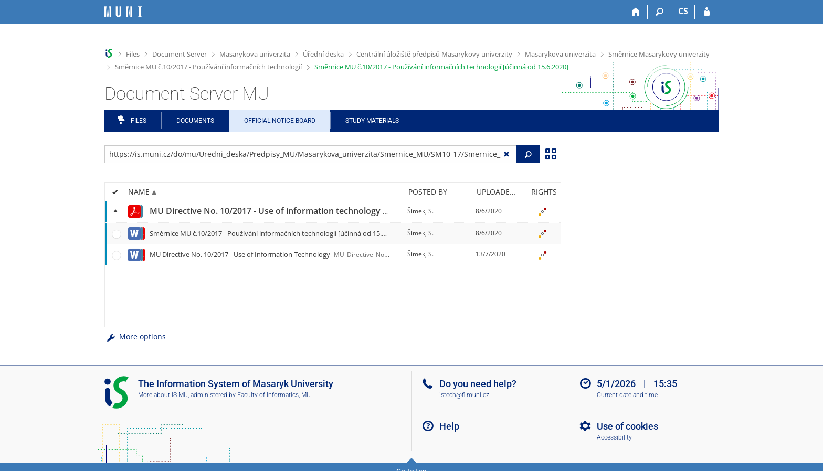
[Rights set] (542, 211)
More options (135, 336)
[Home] (636, 12)
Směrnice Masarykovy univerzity (659, 54)
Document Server (179, 54)
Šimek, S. (420, 211)
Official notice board (279, 120)
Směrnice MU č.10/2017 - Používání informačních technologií (208, 66)
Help (449, 426)
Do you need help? (477, 383)
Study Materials (372, 120)
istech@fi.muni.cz (464, 395)
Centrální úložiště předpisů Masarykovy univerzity (434, 54)
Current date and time (627, 395)
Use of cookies (627, 426)
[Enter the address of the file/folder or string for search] (310, 154)
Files (133, 54)
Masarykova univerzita (254, 54)
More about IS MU (163, 395)
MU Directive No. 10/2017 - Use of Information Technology (339, 254)
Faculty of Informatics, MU (274, 395)
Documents (195, 120)
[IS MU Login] (707, 12)
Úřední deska (323, 54)
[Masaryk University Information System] (123, 12)
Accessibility (614, 437)
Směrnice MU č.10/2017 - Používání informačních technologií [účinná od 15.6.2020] (441, 66)
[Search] (659, 12)
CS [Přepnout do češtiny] (683, 11)
